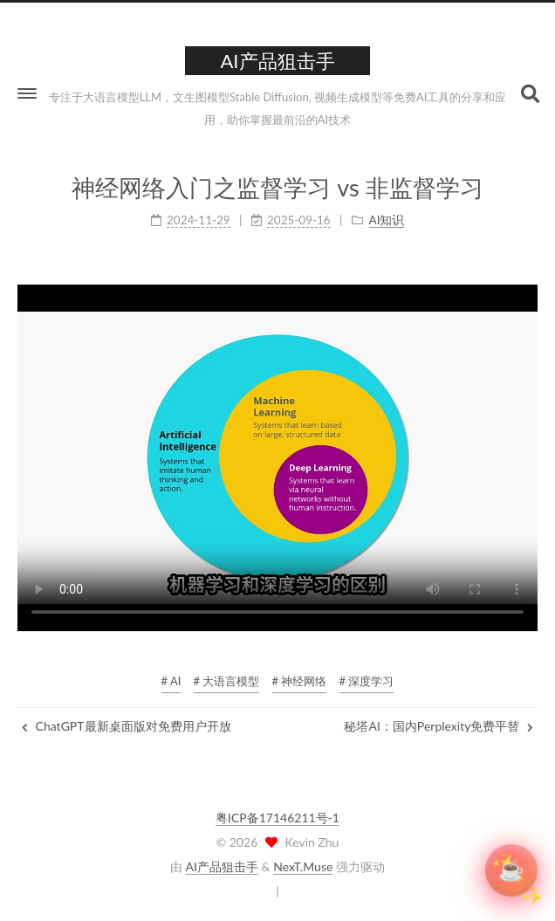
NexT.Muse (302, 866)
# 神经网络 (299, 681)
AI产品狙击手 (222, 866)
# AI (171, 681)
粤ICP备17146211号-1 (277, 817)
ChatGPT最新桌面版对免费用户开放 (126, 725)
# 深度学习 (366, 681)
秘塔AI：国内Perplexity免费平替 (438, 725)
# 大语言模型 (227, 681)
